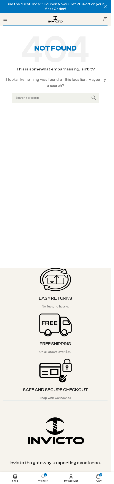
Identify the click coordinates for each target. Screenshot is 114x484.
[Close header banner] (105, 6)
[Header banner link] (55, 6)
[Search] (55, 98)
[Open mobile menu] (5, 19)
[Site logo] (55, 19)
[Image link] (55, 431)
